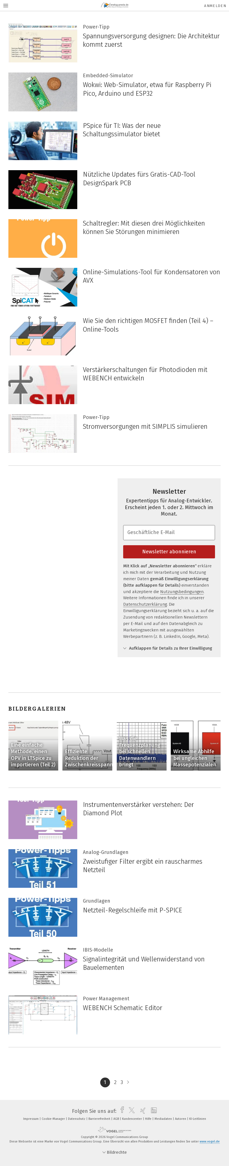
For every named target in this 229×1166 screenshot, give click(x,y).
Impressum (31, 1119)
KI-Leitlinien (197, 1119)
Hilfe (148, 1119)
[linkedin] (152, 1111)
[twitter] (130, 1111)
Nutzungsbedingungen (182, 591)
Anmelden (215, 5)
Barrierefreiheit (99, 1119)
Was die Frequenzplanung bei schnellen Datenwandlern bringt (139, 752)
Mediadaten (164, 1119)
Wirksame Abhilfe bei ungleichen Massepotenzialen (194, 758)
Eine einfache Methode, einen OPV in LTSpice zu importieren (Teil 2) (33, 755)
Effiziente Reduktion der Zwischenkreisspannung (93, 758)
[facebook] (121, 1111)
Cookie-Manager (54, 1119)
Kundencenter (132, 1119)
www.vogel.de (210, 1141)
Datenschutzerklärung (145, 604)
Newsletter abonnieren (169, 552)
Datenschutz (77, 1119)
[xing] (141, 1111)
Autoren (181, 1119)
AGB (116, 1119)
